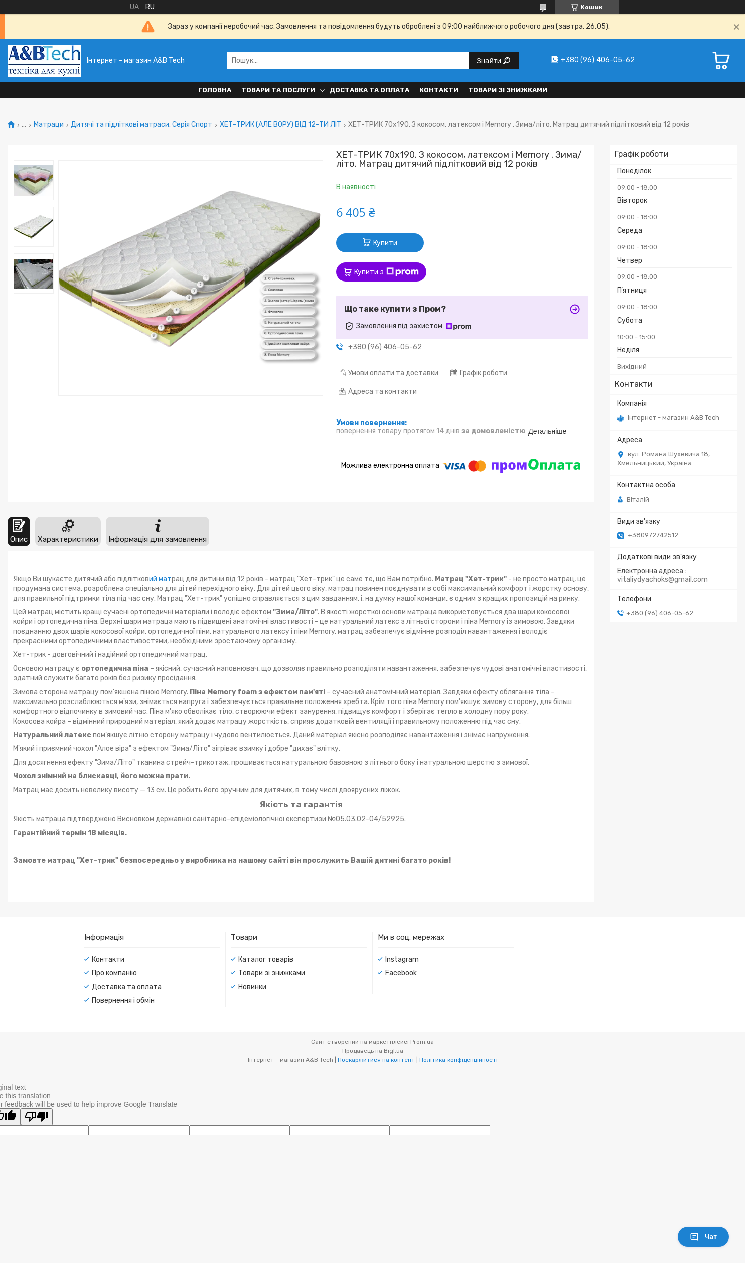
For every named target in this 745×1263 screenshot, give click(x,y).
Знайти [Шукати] (490, 60)
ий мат (160, 579)
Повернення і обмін (123, 1000)
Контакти (438, 90)
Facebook (401, 973)
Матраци (49, 125)
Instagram (402, 959)
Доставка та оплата (369, 90)
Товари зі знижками (507, 90)
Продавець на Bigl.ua (372, 1050)
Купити (385, 243)
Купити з (386, 271)
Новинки (252, 987)
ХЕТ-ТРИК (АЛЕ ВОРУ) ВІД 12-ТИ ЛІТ (280, 125)
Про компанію (114, 973)
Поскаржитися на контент (376, 1059)
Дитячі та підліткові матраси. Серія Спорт (141, 125)
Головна (214, 90)
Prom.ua (422, 1041)
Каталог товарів (265, 959)
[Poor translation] (37, 1116)
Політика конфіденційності (458, 1059)
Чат (703, 1236)
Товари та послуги (278, 90)
